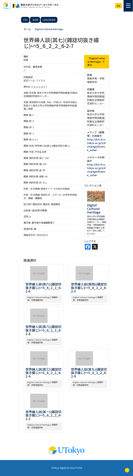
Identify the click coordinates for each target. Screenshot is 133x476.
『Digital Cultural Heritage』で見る (96, 61)
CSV (25, 20)
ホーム (27, 29)
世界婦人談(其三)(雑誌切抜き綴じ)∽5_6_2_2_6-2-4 (43, 373)
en (118, 5)
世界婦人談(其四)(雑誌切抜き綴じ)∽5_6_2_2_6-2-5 (89, 287)
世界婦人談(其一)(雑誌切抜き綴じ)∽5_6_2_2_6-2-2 (43, 415)
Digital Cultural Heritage (49, 29)
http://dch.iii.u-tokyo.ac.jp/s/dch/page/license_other (96, 145)
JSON (35, 20)
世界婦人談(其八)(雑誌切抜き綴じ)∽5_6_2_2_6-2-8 (43, 330)
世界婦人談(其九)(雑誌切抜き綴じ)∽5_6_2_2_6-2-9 (89, 373)
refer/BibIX (49, 20)
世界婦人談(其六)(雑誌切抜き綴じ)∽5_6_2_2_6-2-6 (43, 287)
